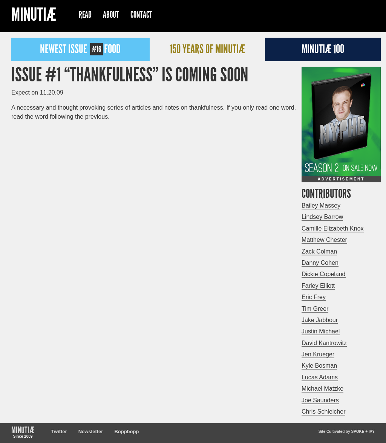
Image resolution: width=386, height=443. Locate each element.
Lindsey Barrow (322, 217)
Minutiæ (33, 16)
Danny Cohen (320, 263)
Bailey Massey (321, 205)
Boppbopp (126, 431)
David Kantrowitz (324, 343)
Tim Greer (315, 309)
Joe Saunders (320, 400)
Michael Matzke (322, 388)
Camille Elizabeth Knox (333, 228)
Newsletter (90, 431)
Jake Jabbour (320, 320)
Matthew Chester (324, 240)
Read (85, 14)
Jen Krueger (318, 354)
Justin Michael (321, 331)
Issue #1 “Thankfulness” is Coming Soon (129, 75)
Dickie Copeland (324, 274)
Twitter (59, 431)
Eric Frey (314, 297)
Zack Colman (319, 251)
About (111, 14)
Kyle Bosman (319, 365)
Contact (141, 14)
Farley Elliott (318, 286)
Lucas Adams (320, 377)
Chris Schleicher (323, 411)
